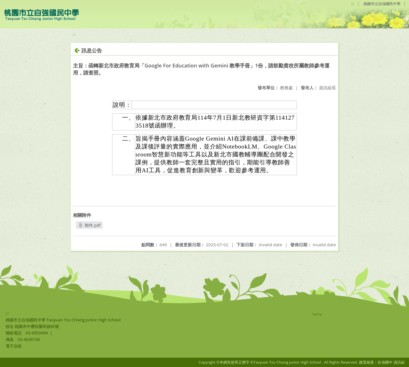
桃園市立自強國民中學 (382, 3)
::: (352, 3)
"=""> (317, 314)
